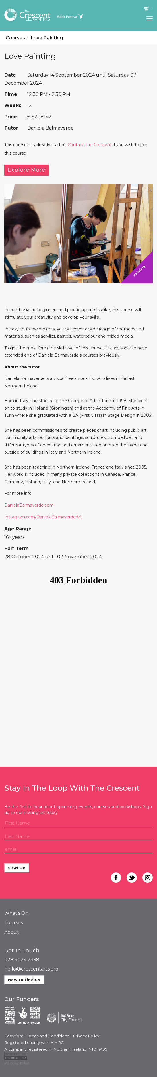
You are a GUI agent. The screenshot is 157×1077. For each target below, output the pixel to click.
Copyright (13, 1036)
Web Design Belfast (16, 1063)
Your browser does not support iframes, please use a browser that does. (78, 658)
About (11, 932)
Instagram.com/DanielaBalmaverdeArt (43, 517)
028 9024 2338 (21, 959)
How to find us (24, 980)
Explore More (26, 170)
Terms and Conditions (48, 1036)
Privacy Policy (86, 1036)
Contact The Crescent (90, 144)
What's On (16, 913)
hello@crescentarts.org (31, 969)
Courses (13, 922)
